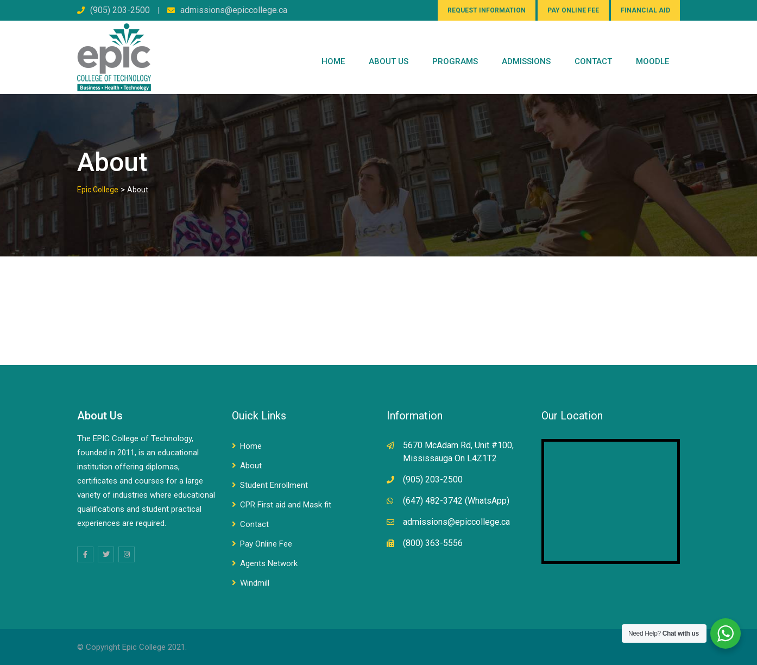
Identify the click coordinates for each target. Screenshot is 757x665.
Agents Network (269, 563)
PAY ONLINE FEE (573, 10)
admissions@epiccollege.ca (233, 10)
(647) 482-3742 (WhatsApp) (456, 500)
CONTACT (593, 61)
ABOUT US (388, 61)
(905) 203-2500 (120, 10)
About (251, 465)
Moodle (652, 61)
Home (333, 61)
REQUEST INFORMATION (486, 10)
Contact (254, 524)
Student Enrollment (274, 485)
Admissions (526, 61)
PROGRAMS (455, 61)
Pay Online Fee (266, 544)
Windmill (254, 583)
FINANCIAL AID (645, 10)
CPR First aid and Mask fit (285, 505)
